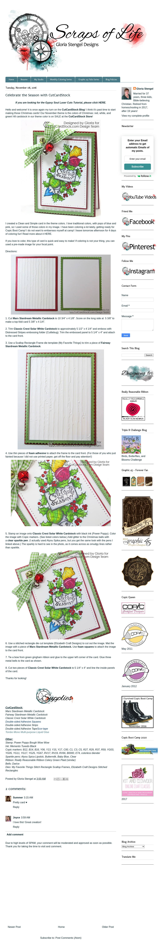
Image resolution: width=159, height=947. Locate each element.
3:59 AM (25, 817)
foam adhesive (37, 453)
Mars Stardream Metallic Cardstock (33, 318)
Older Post (108, 927)
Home (11, 79)
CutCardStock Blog (73, 109)
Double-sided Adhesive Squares (23, 721)
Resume (24, 79)
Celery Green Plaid (55, 760)
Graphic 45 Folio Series (88, 79)
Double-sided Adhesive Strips (21, 725)
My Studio (38, 79)
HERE (102, 102)
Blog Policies (111, 79)
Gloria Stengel (144, 88)
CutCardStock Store (80, 116)
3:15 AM (28, 797)
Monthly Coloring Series (61, 79)
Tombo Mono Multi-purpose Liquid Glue (27, 732)
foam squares (86, 646)
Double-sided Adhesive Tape (21, 728)
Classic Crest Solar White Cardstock (35, 328)
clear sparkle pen (17, 540)
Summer (18, 797)
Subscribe (138, 166)
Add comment (15, 834)
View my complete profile (135, 115)
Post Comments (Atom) (68, 938)
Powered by (137, 176)
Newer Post (14, 927)
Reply (16, 807)
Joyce (16, 817)
